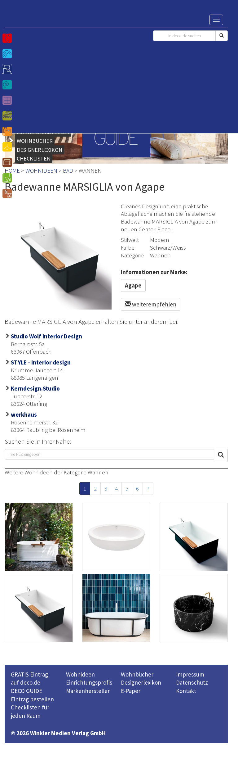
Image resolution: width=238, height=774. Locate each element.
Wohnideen (80, 674)
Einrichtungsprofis (89, 682)
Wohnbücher (137, 674)
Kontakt (186, 691)
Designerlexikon (141, 682)
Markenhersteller (88, 691)
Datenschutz (192, 682)
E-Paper (130, 691)
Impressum (190, 674)
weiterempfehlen (150, 304)
